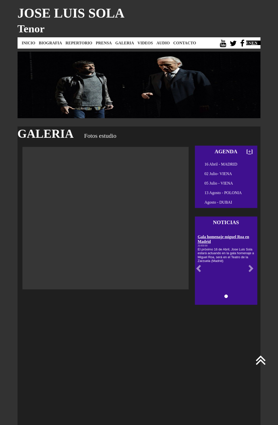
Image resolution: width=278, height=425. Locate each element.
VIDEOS (145, 43)
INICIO (28, 43)
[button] (200, 268)
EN (254, 43)
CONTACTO (184, 43)
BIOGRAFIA (50, 43)
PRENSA (104, 43)
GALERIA (124, 43)
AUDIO (163, 43)
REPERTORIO (78, 43)
